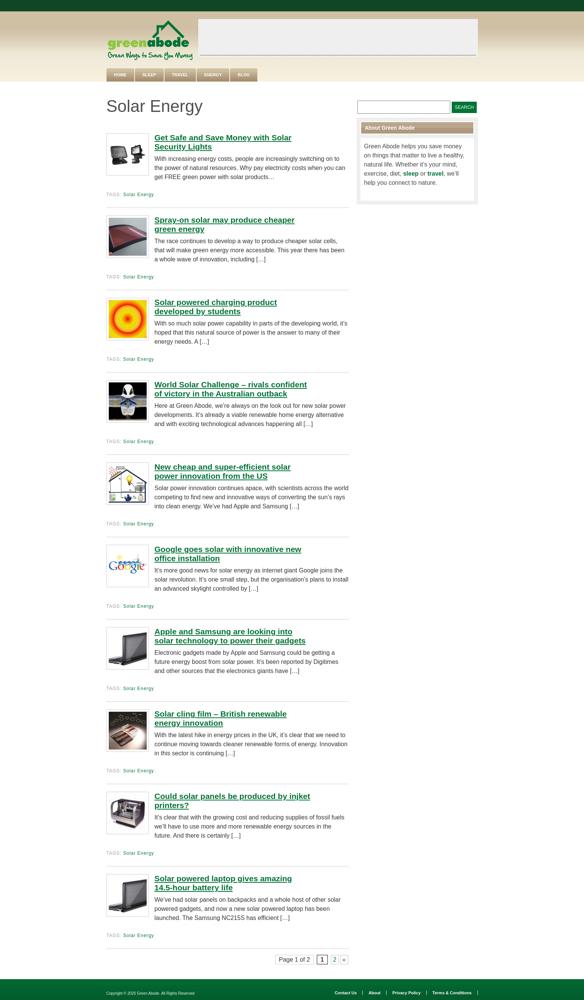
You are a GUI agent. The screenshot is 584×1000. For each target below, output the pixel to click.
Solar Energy (138, 194)
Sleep (149, 74)
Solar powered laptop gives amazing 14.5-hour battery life (223, 883)
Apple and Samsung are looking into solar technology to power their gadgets (230, 636)
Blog (244, 74)
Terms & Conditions (452, 993)
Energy (213, 74)
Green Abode (148, 993)
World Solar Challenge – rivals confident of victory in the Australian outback (231, 389)
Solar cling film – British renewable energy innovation (221, 718)
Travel (180, 74)
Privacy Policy (406, 993)
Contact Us (346, 993)
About (374, 993)
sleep (411, 173)
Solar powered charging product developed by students (216, 307)
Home (120, 74)
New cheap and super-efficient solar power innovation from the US (223, 471)
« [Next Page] (344, 959)
